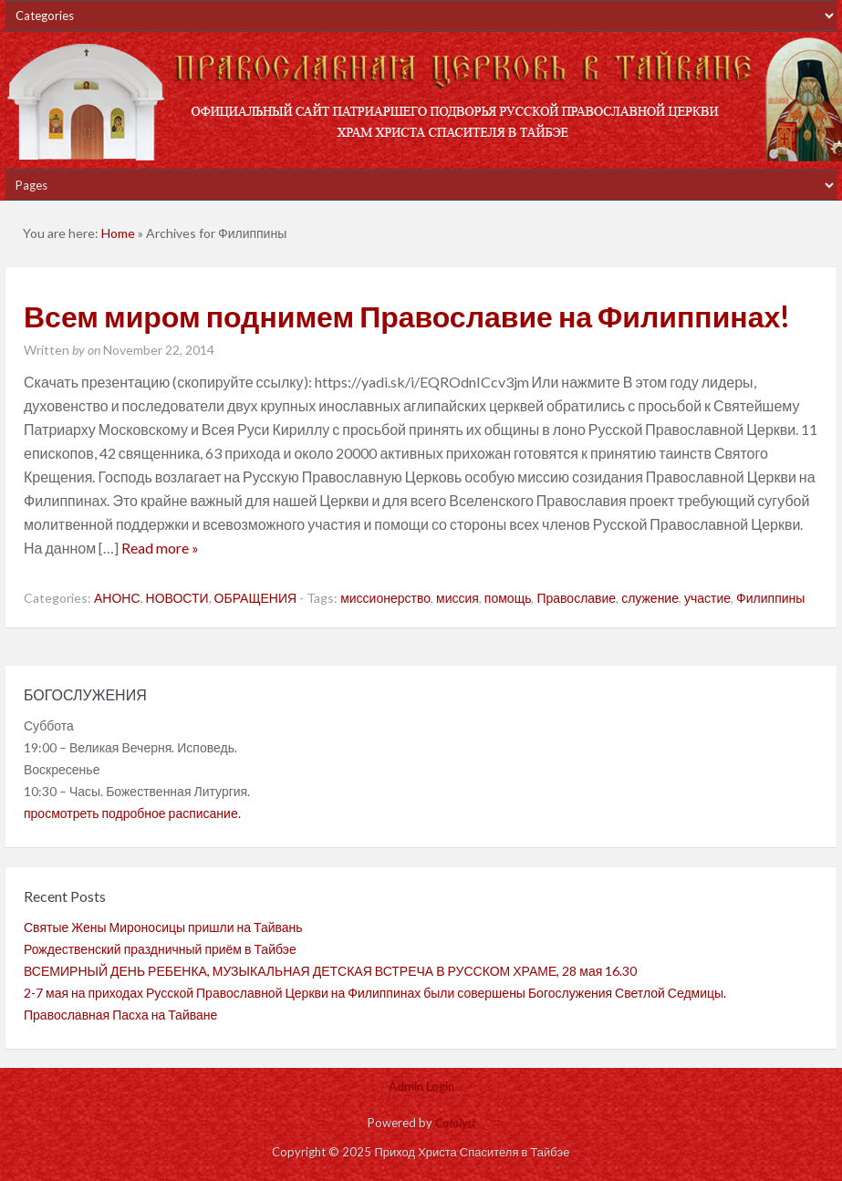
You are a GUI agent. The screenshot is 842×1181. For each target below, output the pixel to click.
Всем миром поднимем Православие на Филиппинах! (407, 316)
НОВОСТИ (177, 598)
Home (118, 233)
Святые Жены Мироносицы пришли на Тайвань (163, 927)
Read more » (160, 547)
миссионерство (385, 598)
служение (650, 598)
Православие (576, 598)
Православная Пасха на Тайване (120, 1014)
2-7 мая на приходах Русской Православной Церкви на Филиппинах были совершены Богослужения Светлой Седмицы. (375, 992)
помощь (508, 598)
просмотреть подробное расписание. (132, 813)
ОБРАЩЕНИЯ (255, 598)
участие (707, 598)
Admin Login (421, 1086)
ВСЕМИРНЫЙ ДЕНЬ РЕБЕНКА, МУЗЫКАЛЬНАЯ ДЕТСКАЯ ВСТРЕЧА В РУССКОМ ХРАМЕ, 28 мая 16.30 (330, 971)
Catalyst (455, 1122)
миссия (457, 598)
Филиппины (770, 598)
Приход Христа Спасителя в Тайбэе (421, 100)
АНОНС (117, 598)
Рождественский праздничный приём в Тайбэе (160, 949)
